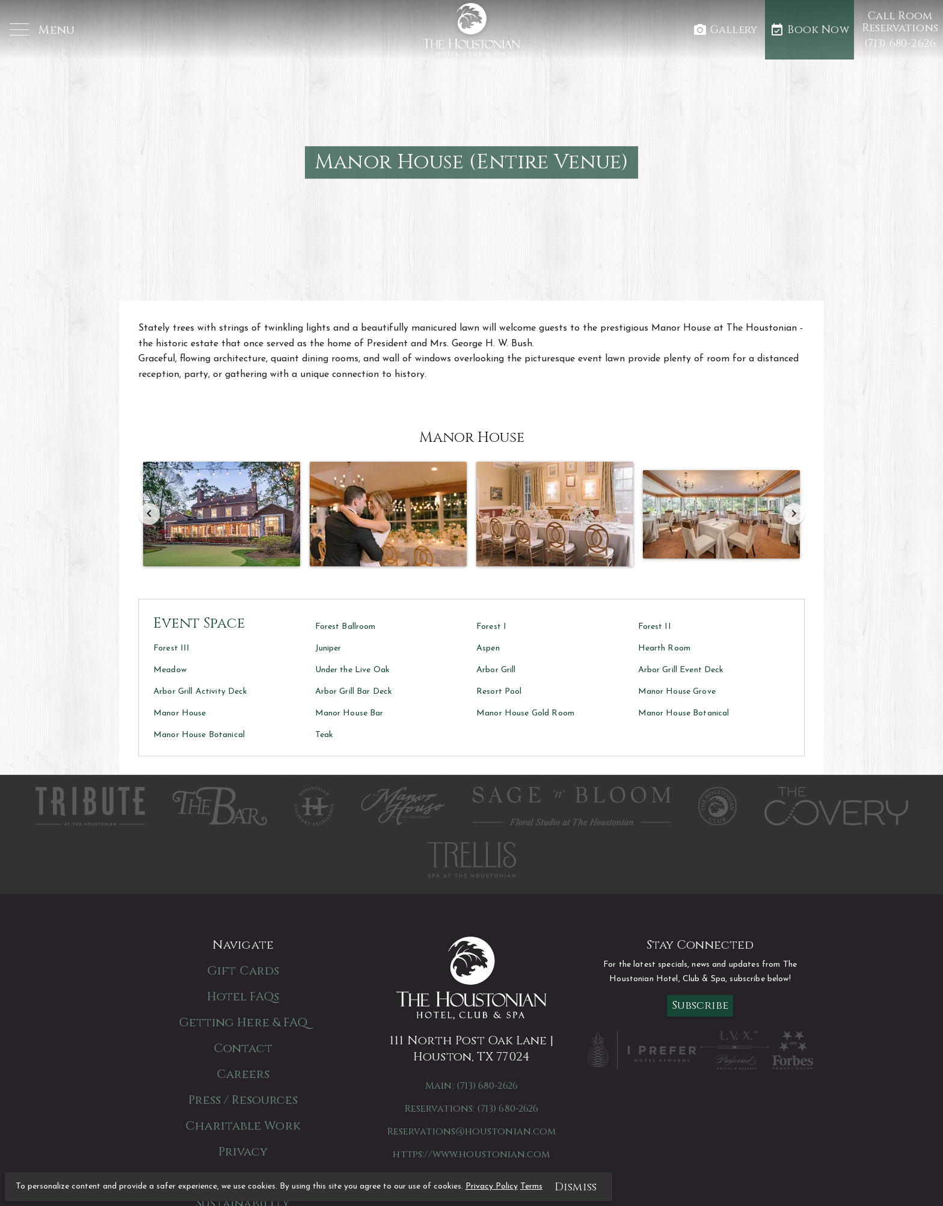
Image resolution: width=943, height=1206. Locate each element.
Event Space (199, 623)
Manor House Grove (677, 691)
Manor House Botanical (684, 713)
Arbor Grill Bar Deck (354, 691)
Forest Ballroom (345, 626)
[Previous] (149, 514)
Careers (243, 1074)
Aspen (488, 648)
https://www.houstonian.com (471, 1154)
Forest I (491, 626)
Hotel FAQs (243, 996)
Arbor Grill (496, 670)
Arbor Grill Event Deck (681, 670)
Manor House (179, 713)
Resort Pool (499, 691)
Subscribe (700, 1005)
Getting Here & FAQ (243, 1022)
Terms (531, 1186)
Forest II (654, 626)
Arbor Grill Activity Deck (200, 691)
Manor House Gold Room (525, 713)
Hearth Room (664, 648)
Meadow (169, 670)
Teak (324, 734)
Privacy (243, 1151)
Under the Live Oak (352, 670)
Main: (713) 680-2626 (471, 1085)
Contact (243, 1048)
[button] (42, 30)
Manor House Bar (349, 713)
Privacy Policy (491, 1186)
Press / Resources (243, 1100)
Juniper (328, 648)
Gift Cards (243, 971)
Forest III (171, 648)
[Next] (794, 514)
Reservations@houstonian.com (471, 1131)
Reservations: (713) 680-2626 (471, 1108)
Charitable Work (243, 1126)
